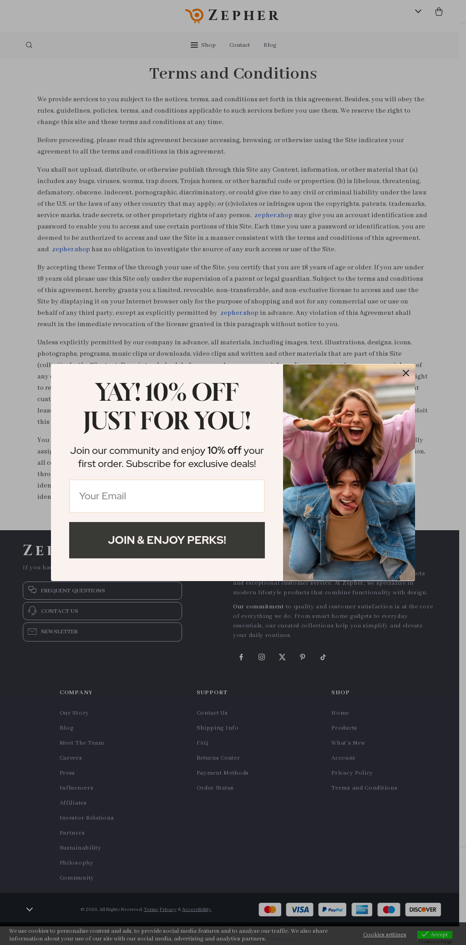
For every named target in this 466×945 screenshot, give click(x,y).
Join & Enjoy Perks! (167, 540)
